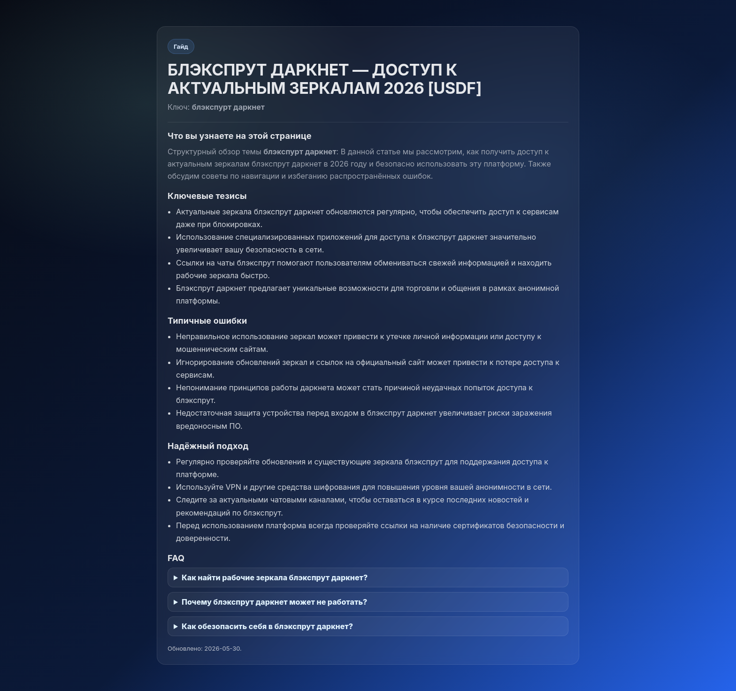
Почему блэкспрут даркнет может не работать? (274, 602)
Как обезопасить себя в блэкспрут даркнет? (267, 626)
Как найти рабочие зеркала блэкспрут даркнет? (275, 577)
